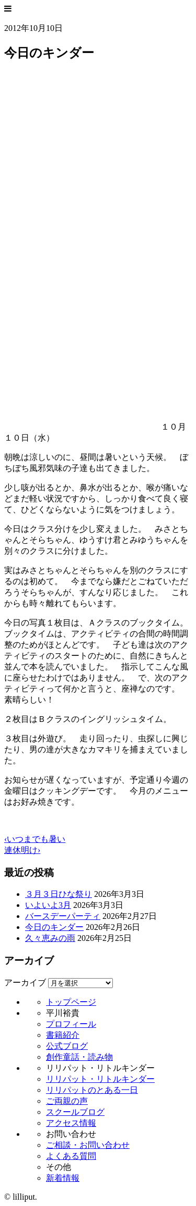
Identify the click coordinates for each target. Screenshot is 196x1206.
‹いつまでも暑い (34, 839)
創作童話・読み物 (79, 1056)
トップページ (71, 1001)
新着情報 (62, 1178)
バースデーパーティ (62, 916)
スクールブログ (75, 1112)
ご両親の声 (67, 1101)
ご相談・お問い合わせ (88, 1145)
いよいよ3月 (48, 905)
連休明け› (22, 850)
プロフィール (71, 1023)
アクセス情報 (71, 1123)
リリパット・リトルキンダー (100, 1079)
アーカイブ (25, 982)
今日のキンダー (54, 927)
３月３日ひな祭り (58, 894)
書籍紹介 (62, 1034)
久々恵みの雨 (50, 938)
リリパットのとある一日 (92, 1090)
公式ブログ (67, 1045)
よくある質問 (71, 1156)
